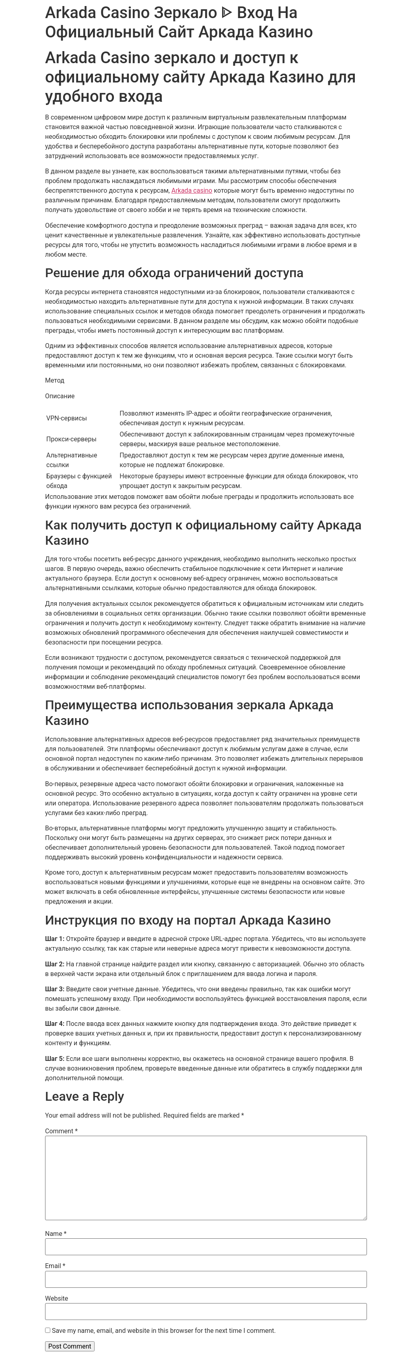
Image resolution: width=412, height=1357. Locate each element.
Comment (61, 1131)
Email (55, 1266)
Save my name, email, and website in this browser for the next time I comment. (164, 1331)
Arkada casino (191, 190)
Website (56, 1298)
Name (56, 1234)
